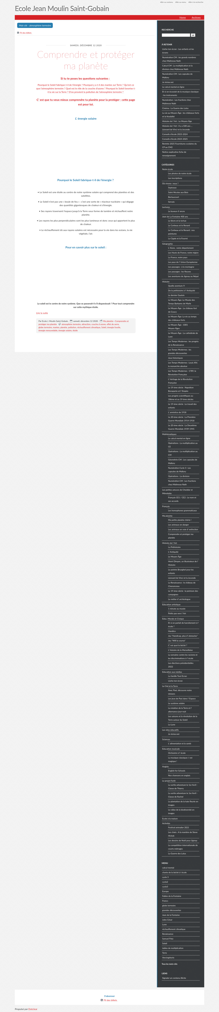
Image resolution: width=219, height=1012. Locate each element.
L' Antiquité (173, 552)
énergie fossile (113, 327)
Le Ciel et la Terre (170, 686)
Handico (172, 631)
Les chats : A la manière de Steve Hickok (182, 834)
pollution (72, 327)
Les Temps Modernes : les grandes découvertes (179, 351)
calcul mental (168, 867)
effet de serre (113, 324)
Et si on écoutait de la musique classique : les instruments (180, 93)
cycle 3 (165, 877)
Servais (171, 201)
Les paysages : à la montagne (181, 267)
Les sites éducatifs (170, 730)
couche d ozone (99, 324)
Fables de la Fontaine (171, 896)
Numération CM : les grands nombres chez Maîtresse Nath (179, 59)
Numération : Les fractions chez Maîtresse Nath (176, 102)
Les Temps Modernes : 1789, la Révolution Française (182, 373)
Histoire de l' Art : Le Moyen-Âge (177, 121)
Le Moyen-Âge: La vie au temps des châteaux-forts (182, 318)
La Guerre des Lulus (177, 853)
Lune (164, 924)
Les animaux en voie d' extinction (183, 529)
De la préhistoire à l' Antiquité (181, 290)
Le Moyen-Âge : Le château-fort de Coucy (182, 310)
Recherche (168, 29)
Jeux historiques (175, 358)
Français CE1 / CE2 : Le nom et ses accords (182, 499)
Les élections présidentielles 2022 (180, 665)
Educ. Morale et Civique (173, 618)
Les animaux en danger (178, 524)
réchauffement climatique (88, 327)
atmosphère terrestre (71, 324)
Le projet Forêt (169, 780)
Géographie (167, 243)
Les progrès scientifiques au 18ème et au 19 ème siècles (180, 397)
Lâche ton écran (175, 680)
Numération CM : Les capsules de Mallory (177, 76)
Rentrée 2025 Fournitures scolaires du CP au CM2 (179, 145)
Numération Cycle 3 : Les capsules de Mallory (179, 470)
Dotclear (32, 1009)
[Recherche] (176, 35)
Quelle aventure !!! (176, 285)
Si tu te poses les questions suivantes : (86, 78)
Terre (164, 953)
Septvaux (172, 187)
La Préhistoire (174, 547)
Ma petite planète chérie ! (179, 520)
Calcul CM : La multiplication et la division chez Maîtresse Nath (177, 67)
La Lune (171, 724)
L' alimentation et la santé (179, 743)
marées (56, 327)
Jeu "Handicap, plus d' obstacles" (183, 636)
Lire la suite (42, 313)
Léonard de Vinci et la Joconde (182, 578)
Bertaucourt (173, 197)
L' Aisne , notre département (181, 248)
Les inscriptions (175, 178)
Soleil (103, 327)
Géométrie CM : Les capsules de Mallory (182, 461)
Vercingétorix (168, 957)
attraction (86, 324)
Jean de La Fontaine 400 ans (175, 216)
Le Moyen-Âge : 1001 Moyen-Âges (178, 326)
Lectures (166, 207)
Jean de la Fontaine (171, 915)
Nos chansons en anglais (179, 775)
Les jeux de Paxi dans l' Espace (182, 698)
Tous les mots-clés (169, 964)
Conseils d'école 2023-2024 (175, 134)
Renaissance (167, 934)
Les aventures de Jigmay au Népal (183, 276)
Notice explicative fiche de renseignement (174, 154)
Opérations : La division (178, 476)
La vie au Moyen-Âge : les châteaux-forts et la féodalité (180, 115)
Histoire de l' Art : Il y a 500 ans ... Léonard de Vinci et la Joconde (177, 128)
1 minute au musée (176, 608)
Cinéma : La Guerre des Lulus (175, 108)
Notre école (167, 169)
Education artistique (171, 604)
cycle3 (165, 886)
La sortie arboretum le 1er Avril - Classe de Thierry (183, 787)
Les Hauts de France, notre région (183, 252)
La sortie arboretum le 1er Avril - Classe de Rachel (183, 795)
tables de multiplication (172, 948)
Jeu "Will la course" (176, 640)
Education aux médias (172, 672)
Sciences (166, 739)
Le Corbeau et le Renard (179, 225)
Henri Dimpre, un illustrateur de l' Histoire (183, 563)
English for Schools (176, 770)
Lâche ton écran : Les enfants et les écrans (178, 51)
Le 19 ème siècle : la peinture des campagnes (183, 593)
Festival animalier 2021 (178, 827)
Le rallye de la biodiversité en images (181, 811)
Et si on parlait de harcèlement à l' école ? (183, 625)
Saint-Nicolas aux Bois (178, 192)
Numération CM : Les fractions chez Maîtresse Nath (182, 483)
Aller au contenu (166, 2)
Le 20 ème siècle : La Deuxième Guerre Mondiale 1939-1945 (182, 427)
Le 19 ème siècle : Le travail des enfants (182, 406)
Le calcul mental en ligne (173, 87)
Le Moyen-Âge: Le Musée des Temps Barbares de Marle (181, 302)
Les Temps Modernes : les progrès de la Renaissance (183, 343)
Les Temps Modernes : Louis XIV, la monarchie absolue (183, 364)
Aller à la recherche (195, 2)
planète (63, 327)
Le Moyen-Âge (174, 556)
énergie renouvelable (47, 330)
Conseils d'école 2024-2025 (175, 139)
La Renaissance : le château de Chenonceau (181, 584)
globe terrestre (45, 327)
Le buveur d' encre (176, 211)
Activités (166, 823)
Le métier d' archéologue (179, 599)
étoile (75, 330)
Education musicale (171, 749)
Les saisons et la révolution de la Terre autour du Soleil (182, 718)
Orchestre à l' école (177, 753)
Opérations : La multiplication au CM (183, 453)
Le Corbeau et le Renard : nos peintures (181, 232)
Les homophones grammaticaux (182, 510)
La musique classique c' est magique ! (180, 759)
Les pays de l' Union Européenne (182, 262)
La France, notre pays (177, 257)
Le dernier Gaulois (176, 295)
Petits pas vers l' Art (177, 613)
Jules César (167, 919)
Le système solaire (176, 703)
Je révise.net (167, 82)
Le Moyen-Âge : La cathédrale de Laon (183, 335)
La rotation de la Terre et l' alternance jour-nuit (180, 710)
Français (166, 506)
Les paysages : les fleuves (179, 271)
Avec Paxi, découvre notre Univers (180, 692)
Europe (165, 891)
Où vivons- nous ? (170, 183)
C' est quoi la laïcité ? (177, 645)
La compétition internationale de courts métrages (183, 847)
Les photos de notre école (179, 173)
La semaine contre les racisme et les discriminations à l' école (182, 656)
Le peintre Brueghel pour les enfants (181, 571)
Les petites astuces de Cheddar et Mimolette (177, 491)
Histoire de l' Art (169, 543)
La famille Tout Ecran (177, 676)
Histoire (165, 281)
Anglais (165, 766)
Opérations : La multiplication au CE (183, 445)
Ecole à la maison (170, 818)
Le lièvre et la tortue (177, 220)
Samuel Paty (167, 938)
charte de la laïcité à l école (174, 872)
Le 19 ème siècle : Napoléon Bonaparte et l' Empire (181, 389)
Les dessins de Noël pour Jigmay (182, 840)
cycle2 (165, 882)
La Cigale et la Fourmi (178, 238)
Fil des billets (25, 32)
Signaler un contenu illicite (174, 978)
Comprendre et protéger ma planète (86, 59)
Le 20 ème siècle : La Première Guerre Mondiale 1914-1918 (181, 419)
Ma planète (108, 321)
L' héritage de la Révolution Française (180, 381)
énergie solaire (65, 330)
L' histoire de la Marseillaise (180, 650)
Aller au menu (180, 2)
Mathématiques (169, 434)
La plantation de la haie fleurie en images (183, 803)
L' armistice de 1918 (177, 412)
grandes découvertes (171, 910)
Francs (165, 900)
